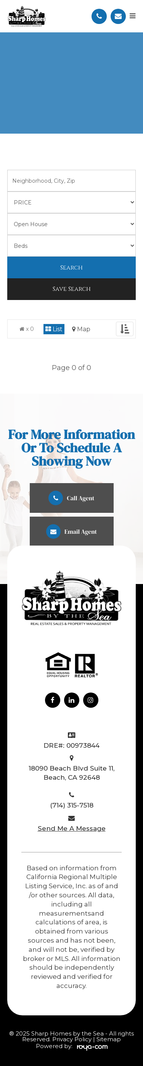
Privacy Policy (72, 1039)
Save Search (72, 289)
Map (81, 329)
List (54, 329)
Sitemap (108, 1039)
